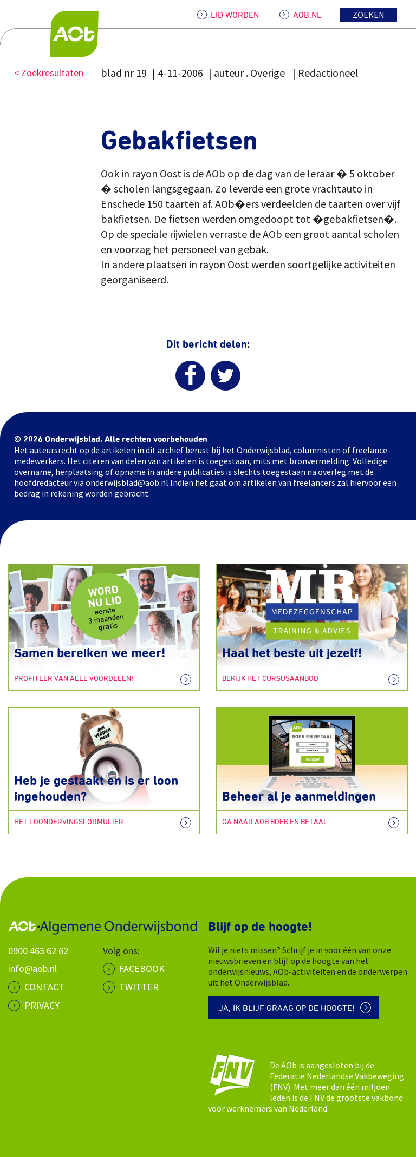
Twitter (139, 987)
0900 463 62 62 (38, 950)
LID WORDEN (235, 15)
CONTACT (44, 987)
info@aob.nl (32, 968)
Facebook (142, 968)
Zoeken (369, 14)
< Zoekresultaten (48, 73)
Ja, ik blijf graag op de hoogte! (287, 1008)
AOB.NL (307, 15)
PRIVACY (42, 1005)
